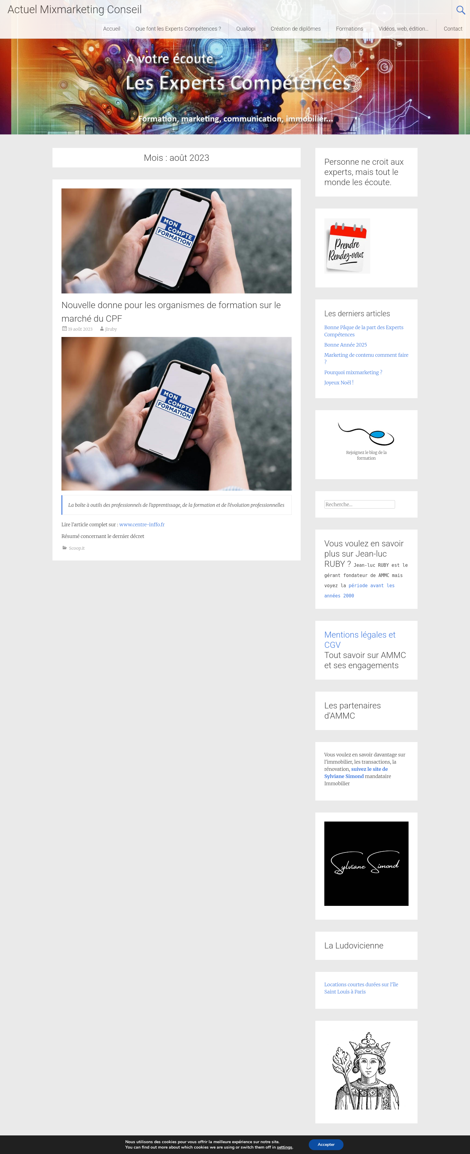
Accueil (111, 29)
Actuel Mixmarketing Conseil (74, 9)
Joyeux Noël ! (339, 383)
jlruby (111, 329)
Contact (453, 29)
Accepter (329, 1144)
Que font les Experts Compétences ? (178, 29)
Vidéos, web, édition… (404, 29)
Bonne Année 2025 (345, 345)
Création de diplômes (296, 29)
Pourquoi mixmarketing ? (353, 372)
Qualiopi (245, 29)
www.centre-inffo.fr (142, 524)
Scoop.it (77, 548)
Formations (349, 29)
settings (286, 1147)
